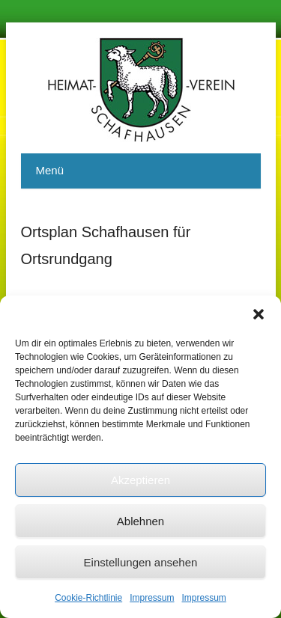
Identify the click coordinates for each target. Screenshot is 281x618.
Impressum (152, 598)
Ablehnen (140, 521)
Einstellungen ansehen (141, 562)
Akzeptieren (140, 480)
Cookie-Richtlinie (88, 598)
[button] (258, 314)
